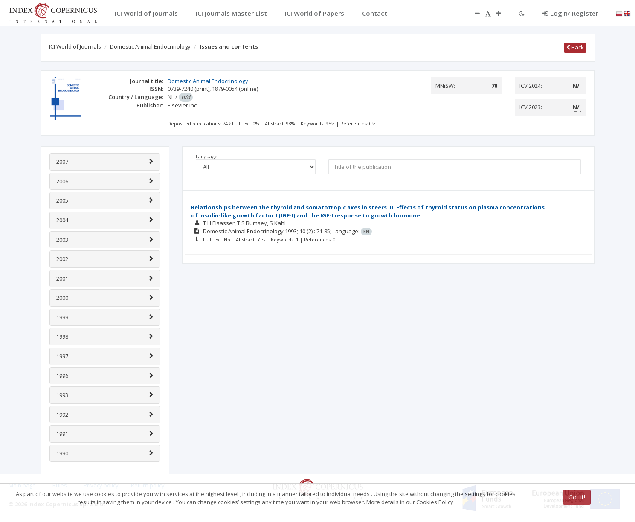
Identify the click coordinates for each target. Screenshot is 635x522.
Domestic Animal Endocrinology (150, 46)
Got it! (576, 497)
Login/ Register (570, 13)
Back (575, 47)
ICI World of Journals (75, 46)
